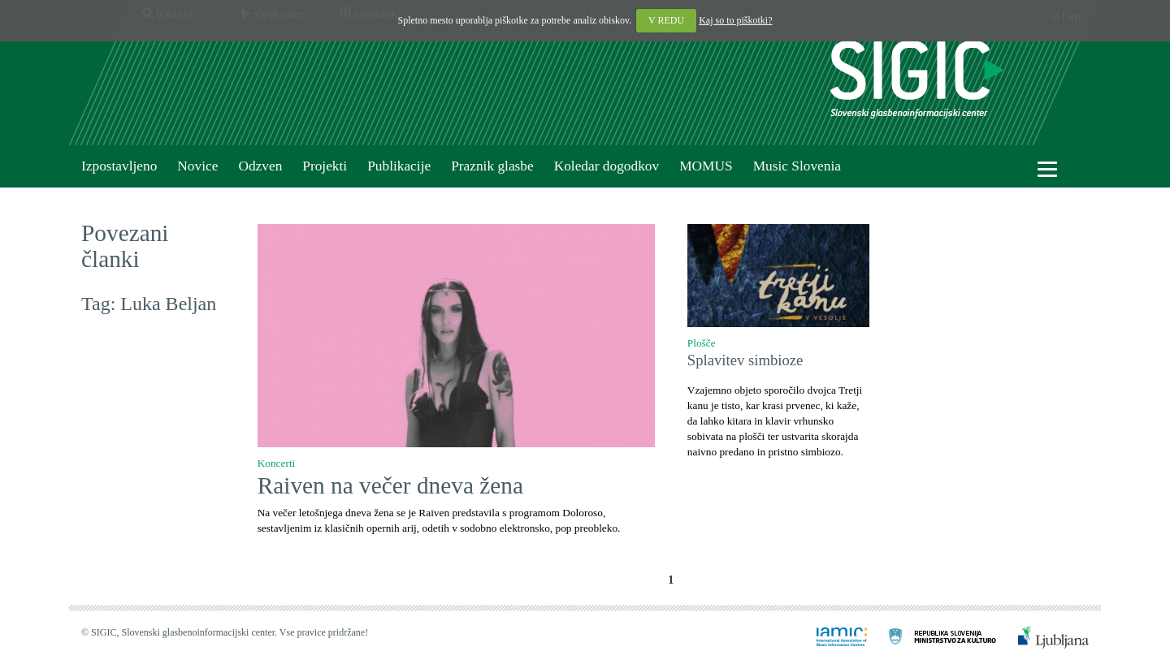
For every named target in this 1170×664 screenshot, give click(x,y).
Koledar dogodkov (606, 166)
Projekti (324, 166)
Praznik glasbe (492, 166)
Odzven (260, 166)
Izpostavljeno (119, 166)
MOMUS (705, 166)
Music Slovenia (797, 166)
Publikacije (399, 166)
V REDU (666, 20)
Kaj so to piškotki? (735, 20)
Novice (197, 166)
